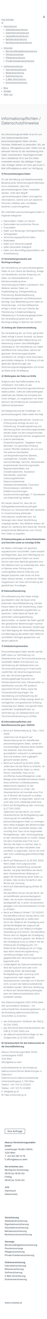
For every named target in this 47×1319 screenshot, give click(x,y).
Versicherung (10, 26)
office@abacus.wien (17, 1159)
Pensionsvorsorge (14, 54)
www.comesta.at (13, 1303)
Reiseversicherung (15, 73)
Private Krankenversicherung (20, 61)
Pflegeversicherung (15, 57)
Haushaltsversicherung (17, 36)
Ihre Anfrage (7, 19)
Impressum (10, 1190)
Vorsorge (8, 48)
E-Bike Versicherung (16, 79)
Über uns (8, 94)
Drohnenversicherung (16, 82)
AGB (7, 1187)
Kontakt (7, 91)
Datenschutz (11, 1194)
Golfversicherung (14, 76)
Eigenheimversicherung (17, 33)
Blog (6, 88)
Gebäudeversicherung (17, 29)
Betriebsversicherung (16, 39)
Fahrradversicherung (16, 69)
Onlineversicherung (13, 66)
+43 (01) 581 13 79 (16, 1156)
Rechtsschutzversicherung (19, 42)
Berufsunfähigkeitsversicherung (21, 51)
